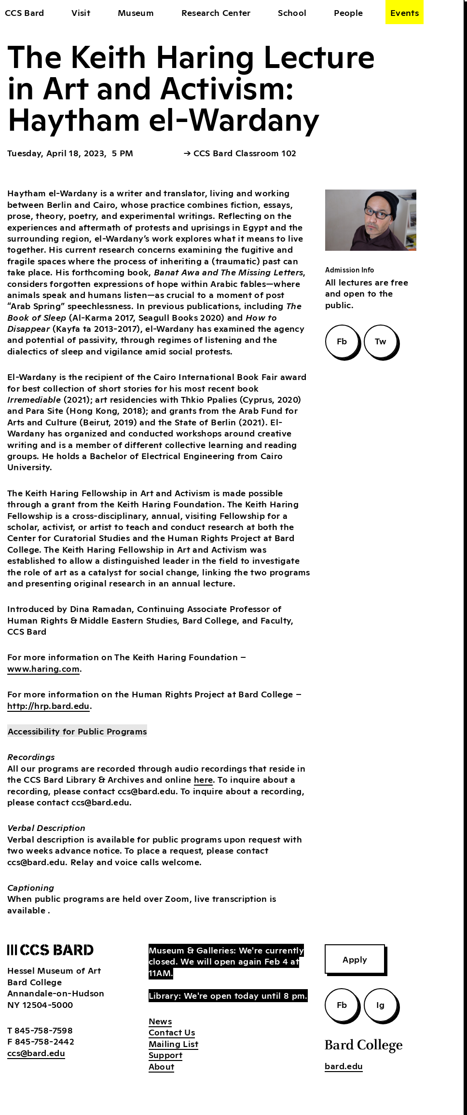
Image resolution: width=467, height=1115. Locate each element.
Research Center (216, 12)
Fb (342, 340)
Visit (80, 12)
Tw (381, 340)
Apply (355, 959)
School (292, 12)
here (203, 779)
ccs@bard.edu (36, 1052)
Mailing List (173, 1043)
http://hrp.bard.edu (48, 705)
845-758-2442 (44, 1041)
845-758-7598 (43, 1029)
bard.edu (344, 1065)
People (348, 12)
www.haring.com (43, 668)
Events (404, 12)
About (162, 1066)
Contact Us (172, 1031)
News (160, 1020)
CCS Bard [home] (24, 12)
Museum (136, 12)
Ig (380, 1004)
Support (165, 1054)
